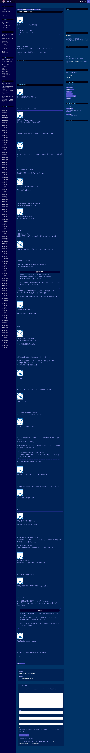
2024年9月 (4, 142)
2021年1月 (4, 216)
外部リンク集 (4, 15)
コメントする (28, 13)
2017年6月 (4, 288)
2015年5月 (4, 328)
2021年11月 (4, 199)
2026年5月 (4, 108)
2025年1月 (4, 135)
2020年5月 (4, 229)
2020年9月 (4, 223)
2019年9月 (4, 243)
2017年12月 (4, 278)
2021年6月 (4, 207)
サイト (21, 722)
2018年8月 (4, 265)
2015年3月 (4, 332)
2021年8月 (4, 204)
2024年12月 (4, 137)
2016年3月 (4, 312)
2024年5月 (4, 149)
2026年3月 (4, 112)
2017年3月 (4, 293)
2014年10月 (4, 340)
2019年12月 (4, 238)
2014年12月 (4, 337)
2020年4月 (4, 231)
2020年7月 (4, 226)
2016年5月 (4, 308)
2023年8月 (4, 164)
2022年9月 (4, 182)
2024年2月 (4, 154)
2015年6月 (4, 327)
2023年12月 (4, 157)
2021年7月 (4, 206)
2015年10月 (4, 320)
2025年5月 (4, 129)
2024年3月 (4, 152)
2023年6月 (4, 167)
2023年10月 (4, 160)
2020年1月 (4, 236)
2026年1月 (4, 115)
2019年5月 (4, 249)
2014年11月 (4, 339)
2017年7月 (4, 286)
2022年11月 (4, 179)
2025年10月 (4, 120)
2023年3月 (4, 172)
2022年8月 (4, 184)
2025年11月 (4, 118)
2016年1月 (4, 315)
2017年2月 (4, 295)
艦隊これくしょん (21, 663)
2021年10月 (4, 201)
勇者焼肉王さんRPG (6, 11)
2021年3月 (4, 213)
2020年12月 (4, 218)
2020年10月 (4, 221)
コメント (22, 692)
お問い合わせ (83, 1)
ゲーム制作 (69, 87)
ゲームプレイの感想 (22, 9)
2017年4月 (4, 291)
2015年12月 (4, 317)
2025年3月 (4, 132)
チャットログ (31, 9)
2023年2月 (4, 174)
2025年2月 (4, 134)
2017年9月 (4, 283)
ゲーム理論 (69, 114)
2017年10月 (4, 281)
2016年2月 (4, 313)
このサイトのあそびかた (76, 61)
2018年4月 (4, 271)
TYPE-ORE (4, 9)
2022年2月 (4, 194)
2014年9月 (4, 342)
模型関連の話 (4, 73)
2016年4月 (4, 310)
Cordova (68, 111)
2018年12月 (4, 258)
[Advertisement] (28, 72)
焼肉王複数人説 (70, 108)
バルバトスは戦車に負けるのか (41, 677)
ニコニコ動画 (69, 75)
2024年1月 (4, 155)
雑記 (3, 76)
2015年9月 (4, 322)
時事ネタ (38, 9)
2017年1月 (4, 297)
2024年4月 (4, 150)
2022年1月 (4, 196)
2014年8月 (4, 344)
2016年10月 (4, 300)
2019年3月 (4, 253)
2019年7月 (4, 246)
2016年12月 (4, 298)
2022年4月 (4, 191)
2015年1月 (4, 335)
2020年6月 (4, 228)
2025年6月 (4, 127)
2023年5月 (4, 169)
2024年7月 (4, 145)
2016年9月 (4, 302)
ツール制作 (69, 94)
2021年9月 (4, 202)
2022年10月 (4, 181)
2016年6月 (4, 307)
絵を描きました (70, 89)
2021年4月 (4, 211)
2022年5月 (4, 189)
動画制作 (69, 91)
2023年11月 (4, 159)
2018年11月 (4, 260)
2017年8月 (4, 285)
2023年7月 (4, 165)
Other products (5, 13)
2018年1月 (4, 276)
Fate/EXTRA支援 (5, 27)
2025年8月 (4, 123)
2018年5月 (4, 270)
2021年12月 (4, 197)
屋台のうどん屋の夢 (6, 42)
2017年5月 (4, 290)
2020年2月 (4, 234)
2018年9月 (4, 263)
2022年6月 (4, 187)
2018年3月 (4, 273)
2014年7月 (4, 345)
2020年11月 (4, 219)
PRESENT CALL (10, 1)
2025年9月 (4, 122)
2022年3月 (4, 192)
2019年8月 (4, 244)
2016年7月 (4, 305)
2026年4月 (4, 110)
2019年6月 (4, 248)
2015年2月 (4, 333)
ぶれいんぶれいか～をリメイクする (41, 672)
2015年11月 (4, 318)
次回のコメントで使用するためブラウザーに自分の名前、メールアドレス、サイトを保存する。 (40, 730)
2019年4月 (4, 251)
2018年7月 (4, 266)
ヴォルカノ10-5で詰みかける (7, 83)
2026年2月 (4, 113)
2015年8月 (4, 323)
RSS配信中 (69, 35)
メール (21, 716)
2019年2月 (4, 255)
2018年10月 (4, 261)
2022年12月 (4, 177)
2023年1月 (4, 176)
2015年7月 (4, 325)
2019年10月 (4, 241)
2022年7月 (4, 186)
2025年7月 (4, 125)
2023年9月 (4, 162)
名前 (20, 710)
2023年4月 (4, 171)
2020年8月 (4, 224)
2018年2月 (4, 275)
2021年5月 (4, 209)
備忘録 (68, 98)
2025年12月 (4, 117)
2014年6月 (4, 347)
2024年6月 (4, 147)
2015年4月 (4, 330)
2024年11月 (4, 139)
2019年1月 (4, 256)
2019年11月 (4, 239)
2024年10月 (4, 140)
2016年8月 (4, 303)
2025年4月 (4, 130)
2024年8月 (4, 144)
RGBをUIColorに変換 (6, 25)
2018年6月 (4, 268)
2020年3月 (4, 233)
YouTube (68, 77)
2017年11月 (4, 280)
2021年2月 (4, 214)
